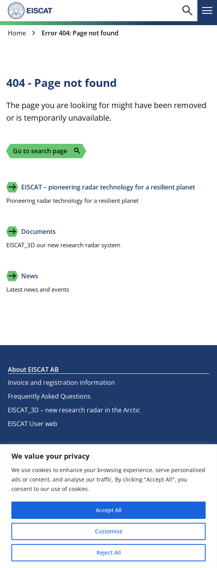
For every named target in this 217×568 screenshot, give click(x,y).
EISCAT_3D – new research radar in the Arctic (74, 410)
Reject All (109, 552)
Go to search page (47, 151)
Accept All (109, 510)
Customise (108, 531)
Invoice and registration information (61, 382)
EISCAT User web (32, 423)
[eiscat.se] (30, 10)
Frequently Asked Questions (49, 396)
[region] (108, 506)
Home (17, 33)
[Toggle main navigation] (207, 10)
